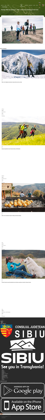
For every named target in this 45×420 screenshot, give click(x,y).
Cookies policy (4, 417)
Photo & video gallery (5, 373)
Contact (3, 379)
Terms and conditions (4, 416)
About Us (2, 5)
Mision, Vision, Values (5, 377)
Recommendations (4, 375)
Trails (5, 5)
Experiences (3, 372)
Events (3, 371)
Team (3, 378)
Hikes (8, 5)
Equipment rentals (4, 376)
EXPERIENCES (30, 5)
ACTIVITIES (26, 5)
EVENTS (34, 5)
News (37, 5)
